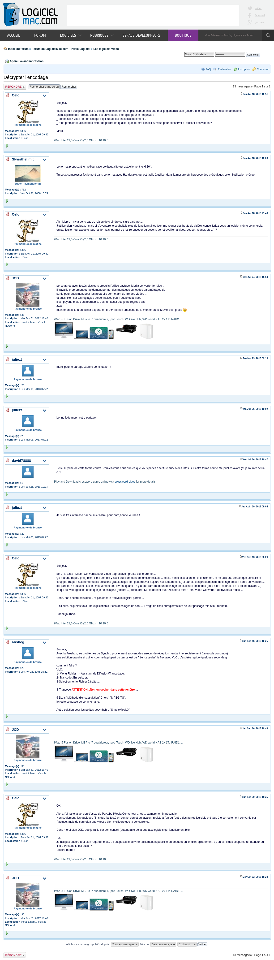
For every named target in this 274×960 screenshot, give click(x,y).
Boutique (183, 35)
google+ (259, 22)
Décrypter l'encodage (26, 77)
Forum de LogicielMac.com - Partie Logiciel (61, 49)
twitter (258, 8)
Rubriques (102, 35)
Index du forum (18, 49)
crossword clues (125, 481)
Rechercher (224, 69)
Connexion (263, 69)
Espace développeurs (142, 35)
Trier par (158, 944)
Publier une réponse (15, 87)
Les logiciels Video (106, 49)
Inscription (244, 69)
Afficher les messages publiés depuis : (102, 944)
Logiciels (70, 35)
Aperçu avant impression (26, 61)
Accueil (13, 35)
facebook (260, 15)
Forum (40, 35)
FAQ (208, 69)
